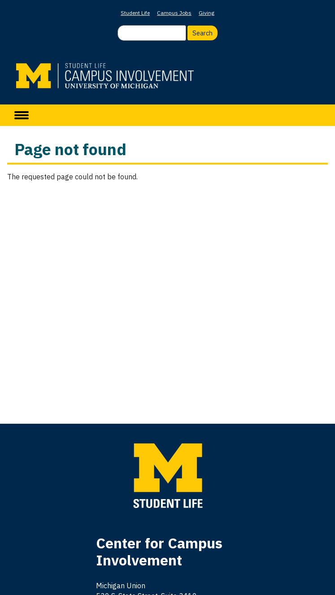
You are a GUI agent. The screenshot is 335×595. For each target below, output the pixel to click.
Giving (206, 12)
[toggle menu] (21, 115)
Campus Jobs (174, 12)
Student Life (135, 12)
